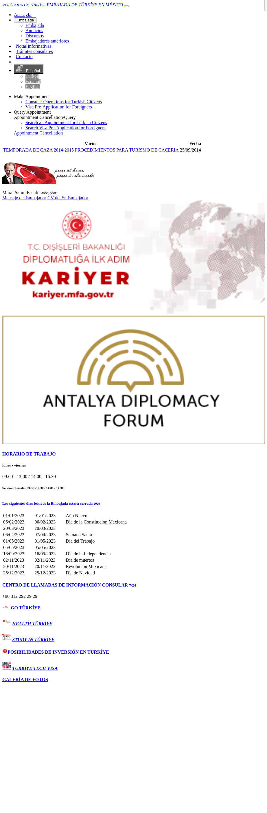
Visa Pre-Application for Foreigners (58, 106)
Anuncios (34, 30)
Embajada (25, 20)
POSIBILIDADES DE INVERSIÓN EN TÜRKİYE (55, 652)
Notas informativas (33, 46)
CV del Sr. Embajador (67, 197)
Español (28, 69)
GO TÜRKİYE (25, 607)
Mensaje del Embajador (24, 197)
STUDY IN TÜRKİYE (33, 639)
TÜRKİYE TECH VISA (35, 668)
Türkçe (31, 76)
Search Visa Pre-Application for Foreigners (65, 127)
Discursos (34, 35)
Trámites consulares (34, 51)
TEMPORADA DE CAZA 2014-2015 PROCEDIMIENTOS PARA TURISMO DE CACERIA (91, 150)
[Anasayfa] (22, 14)
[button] (133, 503)
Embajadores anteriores (47, 40)
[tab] (133, 454)
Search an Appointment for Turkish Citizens (66, 122)
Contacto (24, 56)
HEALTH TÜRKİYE (32, 623)
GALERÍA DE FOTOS (25, 679)
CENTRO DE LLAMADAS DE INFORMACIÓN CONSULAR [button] (69, 584)
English (32, 86)
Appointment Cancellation (38, 132)
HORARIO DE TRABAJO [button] (29, 453)
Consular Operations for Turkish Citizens (63, 101)
